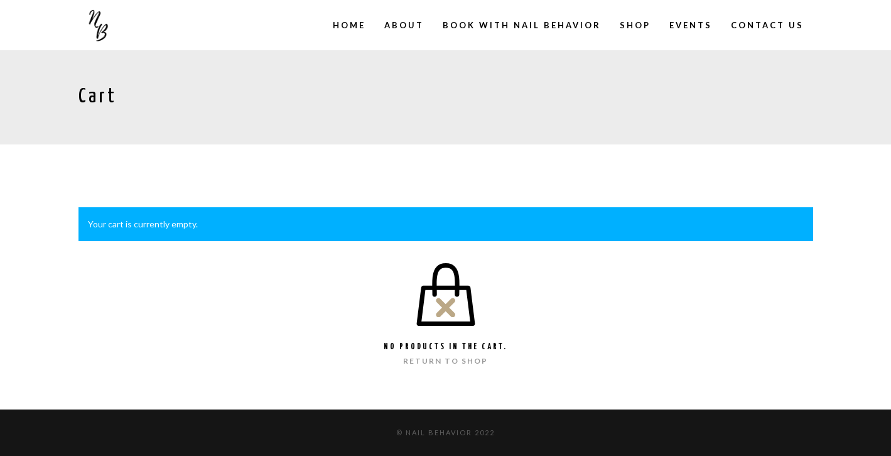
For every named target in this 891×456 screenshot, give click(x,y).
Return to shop (445, 361)
